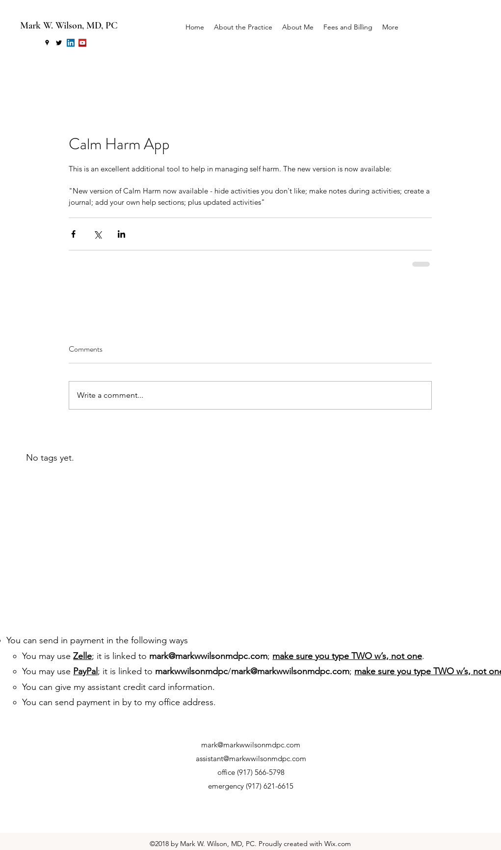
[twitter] (59, 43)
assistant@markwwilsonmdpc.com (251, 758)
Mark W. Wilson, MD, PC (69, 25)
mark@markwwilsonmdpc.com (208, 656)
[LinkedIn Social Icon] (71, 43)
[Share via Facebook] (73, 234)
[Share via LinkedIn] (121, 234)
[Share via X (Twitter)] (97, 234)
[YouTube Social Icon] (82, 43)
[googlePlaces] (47, 43)
